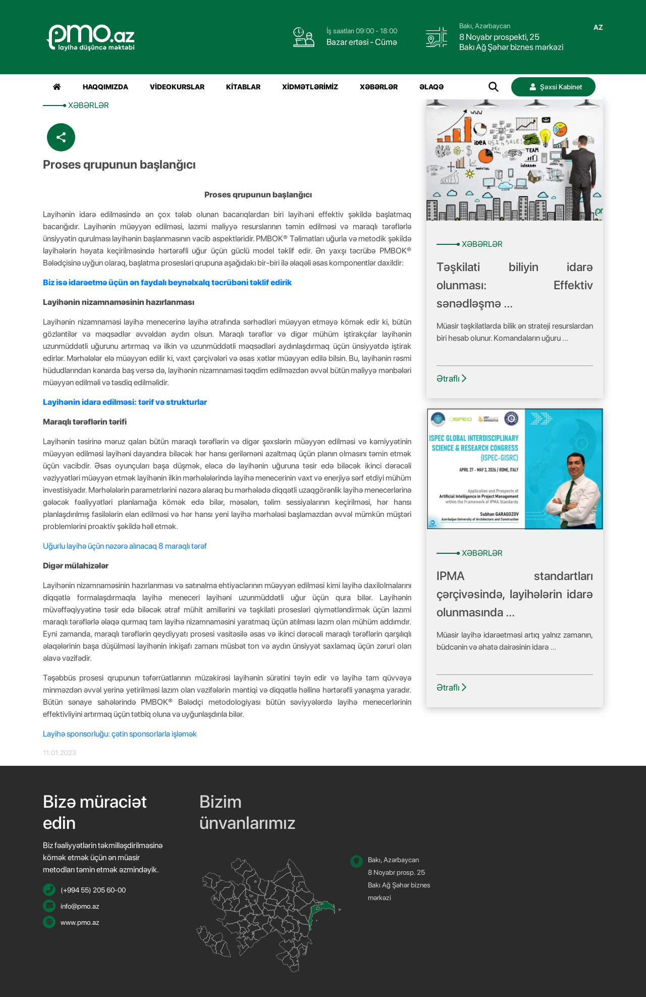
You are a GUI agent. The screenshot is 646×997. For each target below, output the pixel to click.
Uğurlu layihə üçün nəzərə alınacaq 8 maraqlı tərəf (125, 546)
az (598, 27)
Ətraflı (451, 378)
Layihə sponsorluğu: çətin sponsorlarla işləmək (120, 734)
